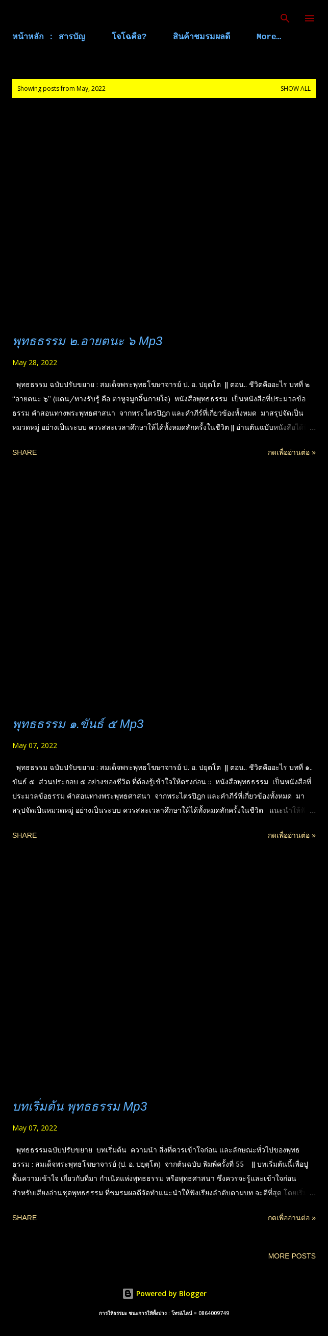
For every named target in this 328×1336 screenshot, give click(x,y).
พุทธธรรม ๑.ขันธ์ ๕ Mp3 (77, 724)
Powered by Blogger (164, 1293)
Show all (296, 88)
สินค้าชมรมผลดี (201, 37)
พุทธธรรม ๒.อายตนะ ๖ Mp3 (87, 341)
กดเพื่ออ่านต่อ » (292, 452)
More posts (292, 1256)
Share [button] (24, 452)
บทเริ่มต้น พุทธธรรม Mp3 (79, 1106)
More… (269, 37)
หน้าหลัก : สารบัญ (48, 37)
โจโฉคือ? (129, 37)
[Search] (285, 18)
